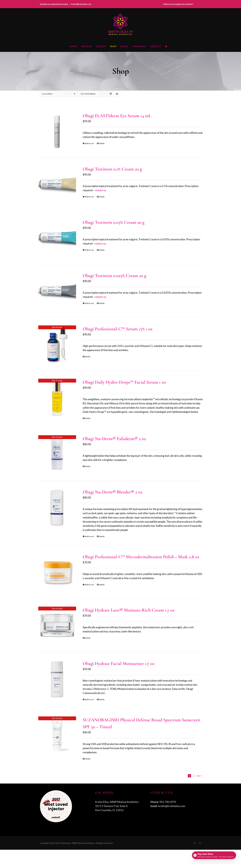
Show (88, 94)
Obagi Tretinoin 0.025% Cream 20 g (114, 275)
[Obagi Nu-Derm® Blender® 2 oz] (57, 507)
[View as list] (117, 94)
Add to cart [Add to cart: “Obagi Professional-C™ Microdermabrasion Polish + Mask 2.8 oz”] (89, 584)
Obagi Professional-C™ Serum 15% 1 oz (117, 329)
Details (102, 143)
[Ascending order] (74, 94)
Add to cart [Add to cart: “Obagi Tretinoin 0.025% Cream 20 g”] (89, 303)
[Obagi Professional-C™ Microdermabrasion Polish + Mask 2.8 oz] (57, 572)
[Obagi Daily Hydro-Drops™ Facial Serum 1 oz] (57, 397)
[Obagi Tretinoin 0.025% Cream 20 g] (57, 291)
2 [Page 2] (193, 776)
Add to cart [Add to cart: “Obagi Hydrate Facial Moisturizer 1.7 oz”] (89, 699)
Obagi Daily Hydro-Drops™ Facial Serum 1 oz (124, 382)
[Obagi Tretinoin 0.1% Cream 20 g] (57, 184)
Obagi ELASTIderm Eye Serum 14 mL (117, 116)
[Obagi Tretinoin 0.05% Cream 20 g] (57, 238)
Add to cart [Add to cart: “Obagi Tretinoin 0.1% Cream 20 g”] (89, 196)
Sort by (47, 94)
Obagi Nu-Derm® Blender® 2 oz (112, 492)
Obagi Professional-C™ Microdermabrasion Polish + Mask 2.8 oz (141, 557)
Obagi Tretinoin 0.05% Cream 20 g (113, 222)
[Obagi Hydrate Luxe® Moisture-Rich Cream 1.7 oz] (57, 625)
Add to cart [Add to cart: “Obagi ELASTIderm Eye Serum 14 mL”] (89, 143)
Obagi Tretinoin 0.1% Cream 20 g (112, 169)
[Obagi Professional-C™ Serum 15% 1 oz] (57, 344)
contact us (100, 190)
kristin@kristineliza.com (81, 4)
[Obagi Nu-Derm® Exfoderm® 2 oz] (57, 454)
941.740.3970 (167, 801)
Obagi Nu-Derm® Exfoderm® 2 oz (114, 439)
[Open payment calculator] (214, 855)
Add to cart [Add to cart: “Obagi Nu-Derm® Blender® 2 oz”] (89, 536)
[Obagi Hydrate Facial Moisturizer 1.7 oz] (57, 679)
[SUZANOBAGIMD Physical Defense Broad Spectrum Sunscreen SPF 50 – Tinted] (57, 735)
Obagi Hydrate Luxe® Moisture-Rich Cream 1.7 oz (128, 610)
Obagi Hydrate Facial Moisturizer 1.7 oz (118, 663)
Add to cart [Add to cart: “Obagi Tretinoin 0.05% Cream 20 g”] (89, 250)
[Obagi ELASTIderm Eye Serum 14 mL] (57, 131)
